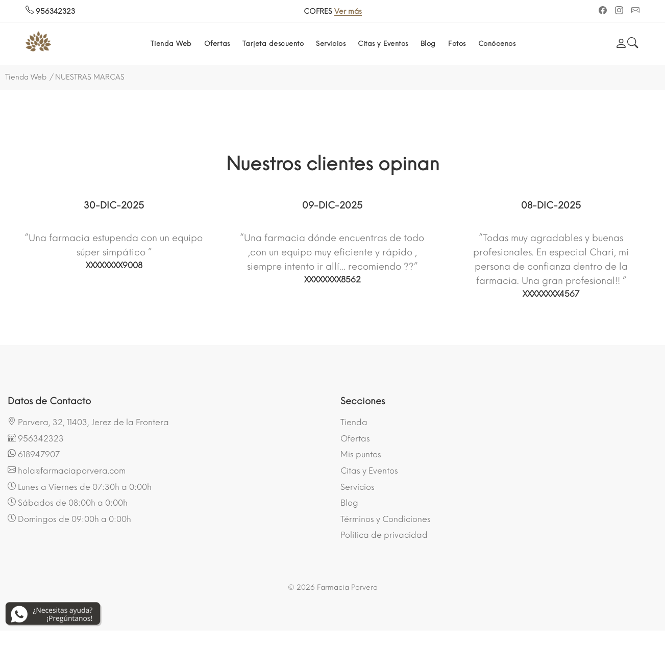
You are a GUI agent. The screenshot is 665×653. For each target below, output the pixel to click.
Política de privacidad (384, 535)
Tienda (353, 422)
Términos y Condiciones (385, 519)
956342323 (50, 11)
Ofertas (217, 43)
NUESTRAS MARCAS (90, 77)
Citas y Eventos (383, 43)
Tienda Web (171, 43)
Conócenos (497, 43)
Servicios (331, 43)
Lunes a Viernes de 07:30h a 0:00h (80, 487)
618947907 (34, 454)
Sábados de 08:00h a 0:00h (68, 503)
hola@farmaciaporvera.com (67, 470)
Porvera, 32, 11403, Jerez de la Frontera (88, 422)
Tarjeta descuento (273, 43)
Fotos (457, 43)
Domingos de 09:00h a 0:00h (69, 519)
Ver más (358, 11)
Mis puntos (360, 454)
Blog (428, 43)
